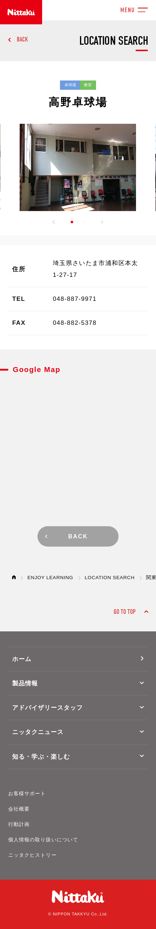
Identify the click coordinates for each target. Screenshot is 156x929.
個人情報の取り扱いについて (43, 839)
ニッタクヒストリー (32, 855)
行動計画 (19, 824)
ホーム (21, 659)
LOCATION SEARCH (110, 577)
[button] (53, 222)
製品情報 (25, 683)
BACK (22, 39)
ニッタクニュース (38, 732)
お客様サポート (27, 793)
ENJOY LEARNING (50, 577)
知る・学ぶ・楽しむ (41, 756)
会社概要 (19, 809)
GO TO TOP (125, 612)
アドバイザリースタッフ (47, 707)
